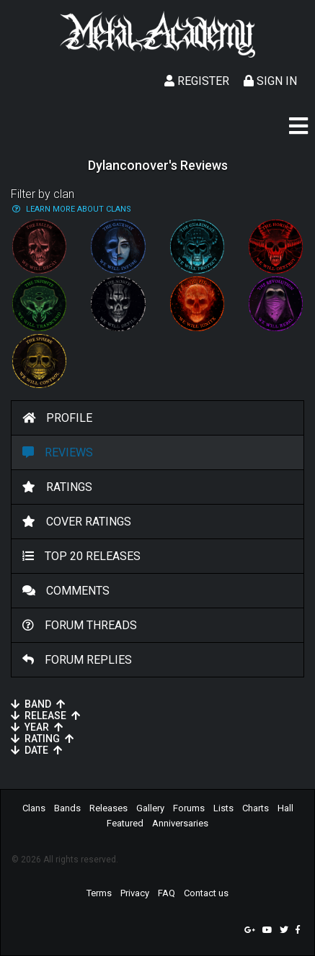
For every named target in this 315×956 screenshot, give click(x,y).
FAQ (166, 893)
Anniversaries (180, 823)
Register (196, 81)
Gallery (150, 808)
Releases (108, 808)
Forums (189, 808)
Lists (223, 808)
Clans (33, 808)
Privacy (134, 893)
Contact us (206, 893)
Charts (255, 808)
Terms (99, 893)
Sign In (270, 81)
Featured (125, 823)
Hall (285, 808)
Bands (67, 808)
